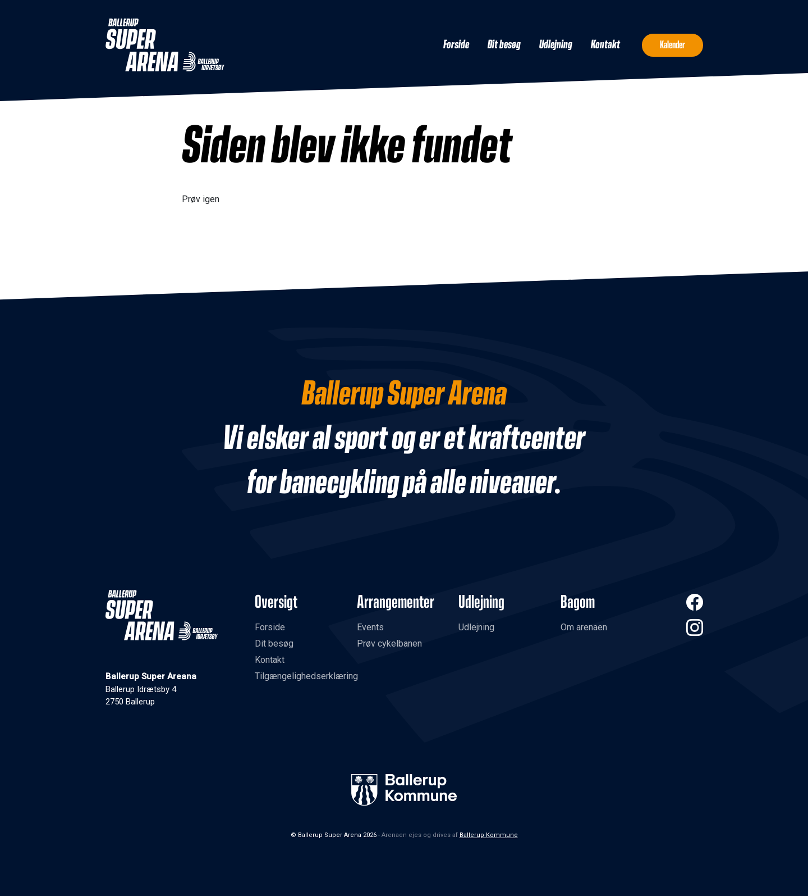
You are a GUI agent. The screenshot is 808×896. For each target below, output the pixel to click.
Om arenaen (584, 627)
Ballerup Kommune (489, 835)
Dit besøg (504, 45)
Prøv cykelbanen (389, 643)
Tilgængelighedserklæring (306, 676)
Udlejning (555, 45)
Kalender (672, 44)
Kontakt (605, 45)
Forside (456, 45)
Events (370, 627)
